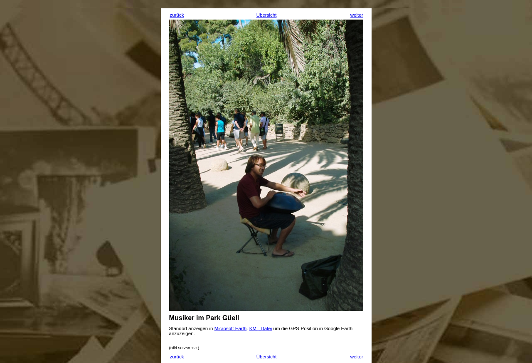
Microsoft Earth (230, 328)
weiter (356, 14)
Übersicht (266, 14)
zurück (177, 14)
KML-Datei (260, 328)
